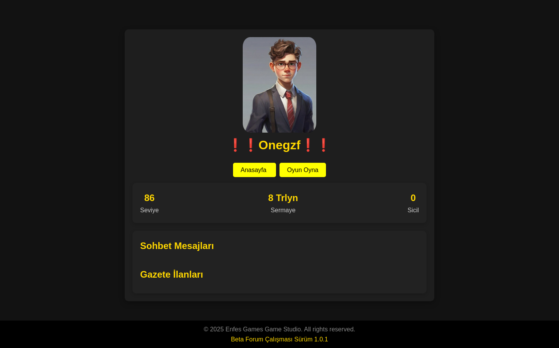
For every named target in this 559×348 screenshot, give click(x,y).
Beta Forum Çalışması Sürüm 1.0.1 (279, 339)
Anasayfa (254, 170)
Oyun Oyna (303, 170)
